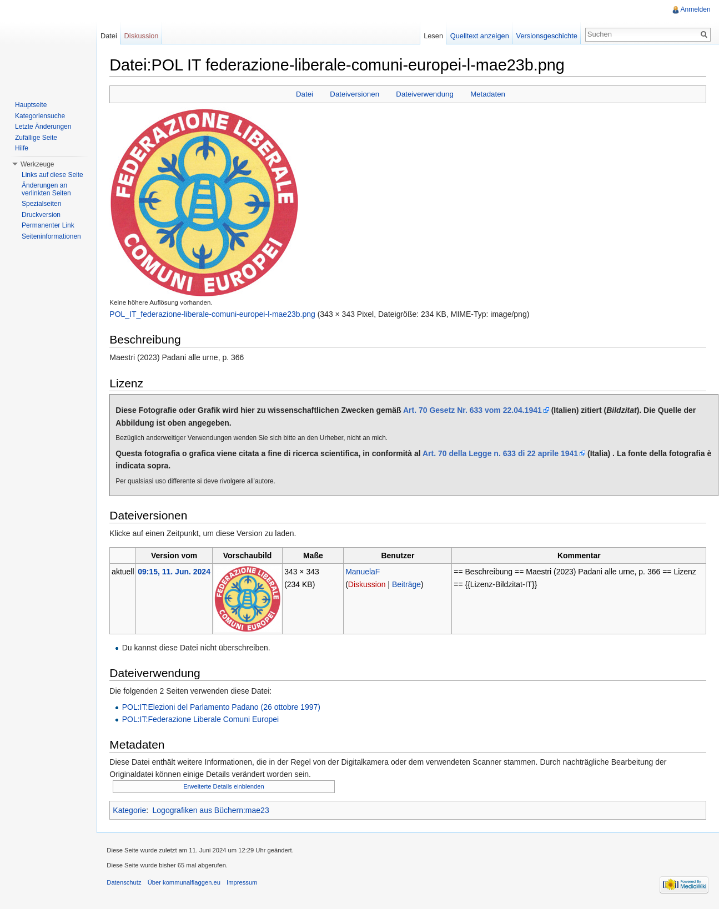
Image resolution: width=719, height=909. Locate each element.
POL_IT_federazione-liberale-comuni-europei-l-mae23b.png (214, 314)
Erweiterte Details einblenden (226, 786)
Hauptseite (31, 105)
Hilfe (21, 148)
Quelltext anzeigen (479, 36)
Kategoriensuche (40, 116)
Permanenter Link (48, 225)
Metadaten (488, 94)
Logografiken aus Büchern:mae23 (212, 810)
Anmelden (695, 9)
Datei (305, 94)
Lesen (433, 36)
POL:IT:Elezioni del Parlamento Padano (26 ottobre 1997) (223, 707)
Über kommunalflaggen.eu (185, 884)
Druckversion (41, 215)
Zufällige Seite (36, 138)
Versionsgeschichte (545, 36)
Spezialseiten (41, 204)
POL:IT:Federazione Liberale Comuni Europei (202, 719)
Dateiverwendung (426, 94)
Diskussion (369, 584)
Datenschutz (126, 884)
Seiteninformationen (51, 236)
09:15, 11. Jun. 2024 (176, 572)
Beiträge (408, 584)
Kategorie (131, 810)
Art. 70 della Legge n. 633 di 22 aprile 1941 (502, 454)
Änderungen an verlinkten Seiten (46, 189)
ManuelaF (364, 572)
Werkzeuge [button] (37, 164)
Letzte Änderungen (43, 126)
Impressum (244, 884)
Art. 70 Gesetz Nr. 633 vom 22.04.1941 (474, 410)
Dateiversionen (355, 94)
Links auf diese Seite (52, 175)
